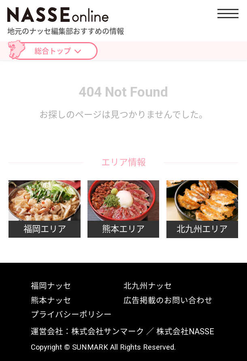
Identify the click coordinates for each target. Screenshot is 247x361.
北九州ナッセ (148, 286)
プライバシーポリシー (71, 315)
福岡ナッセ (51, 286)
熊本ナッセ (51, 301)
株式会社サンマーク (107, 331)
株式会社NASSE (185, 331)
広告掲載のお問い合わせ (168, 301)
